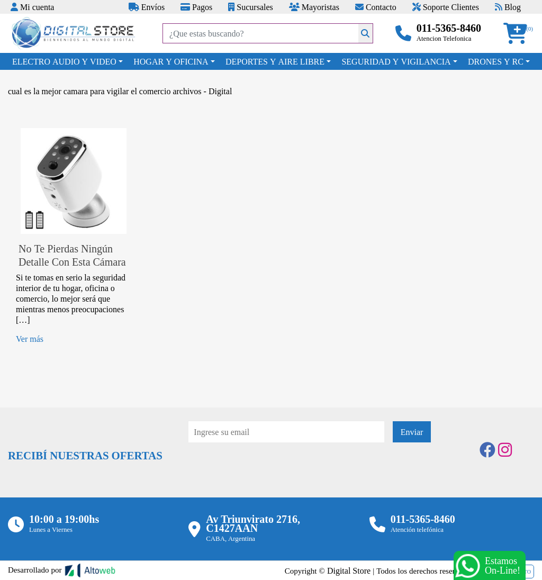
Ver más (29, 339)
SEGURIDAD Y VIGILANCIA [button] (395, 61)
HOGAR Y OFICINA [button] (170, 61)
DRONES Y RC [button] (495, 61)
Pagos (196, 7)
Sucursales (250, 7)
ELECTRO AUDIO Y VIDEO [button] (64, 61)
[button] (518, 33)
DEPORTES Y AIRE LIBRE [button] (274, 61)
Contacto (375, 7)
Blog (508, 7)
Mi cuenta (32, 7)
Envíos (147, 7)
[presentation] (268, 471)
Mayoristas (314, 7)
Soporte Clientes (445, 7)
